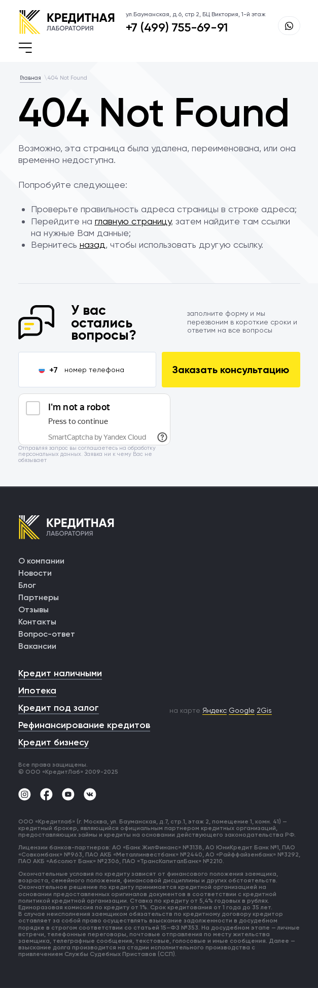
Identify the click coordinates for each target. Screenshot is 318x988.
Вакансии (37, 646)
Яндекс (214, 710)
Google (242, 710)
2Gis (264, 710)
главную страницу (133, 221)
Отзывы (33, 609)
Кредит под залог (58, 707)
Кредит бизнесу (53, 742)
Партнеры (38, 597)
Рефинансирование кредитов (84, 725)
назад (92, 244)
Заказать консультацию (230, 370)
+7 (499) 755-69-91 (177, 27)
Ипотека (37, 690)
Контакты (37, 622)
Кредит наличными (60, 673)
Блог (27, 585)
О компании (41, 561)
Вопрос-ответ (46, 634)
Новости (35, 573)
